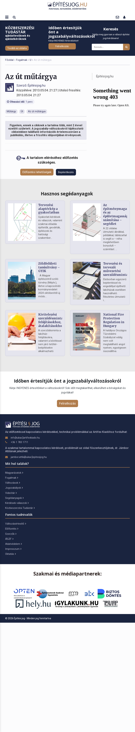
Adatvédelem (13, 543)
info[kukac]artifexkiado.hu (25, 437)
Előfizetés (11, 528)
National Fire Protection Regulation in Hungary (113, 320)
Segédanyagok (14, 498)
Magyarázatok (14, 472)
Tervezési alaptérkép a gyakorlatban (48, 209)
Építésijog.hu (105, 76)
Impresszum (13, 548)
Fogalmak (21, 59)
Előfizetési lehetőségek (36, 172)
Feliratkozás (62, 46)
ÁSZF (9, 538)
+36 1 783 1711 (19, 442)
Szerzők (10, 533)
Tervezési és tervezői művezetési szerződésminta (115, 269)
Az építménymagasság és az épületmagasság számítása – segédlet (118, 214)
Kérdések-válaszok (17, 503)
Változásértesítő (15, 523)
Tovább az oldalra (17, 48)
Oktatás (10, 553)
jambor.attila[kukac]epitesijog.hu (29, 457)
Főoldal (9, 59)
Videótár (11, 493)
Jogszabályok (14, 487)
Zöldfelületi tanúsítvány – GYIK (49, 267)
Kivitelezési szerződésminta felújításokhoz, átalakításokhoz (51, 320)
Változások (12, 482)
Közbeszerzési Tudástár (20, 508)
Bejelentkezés (66, 172)
